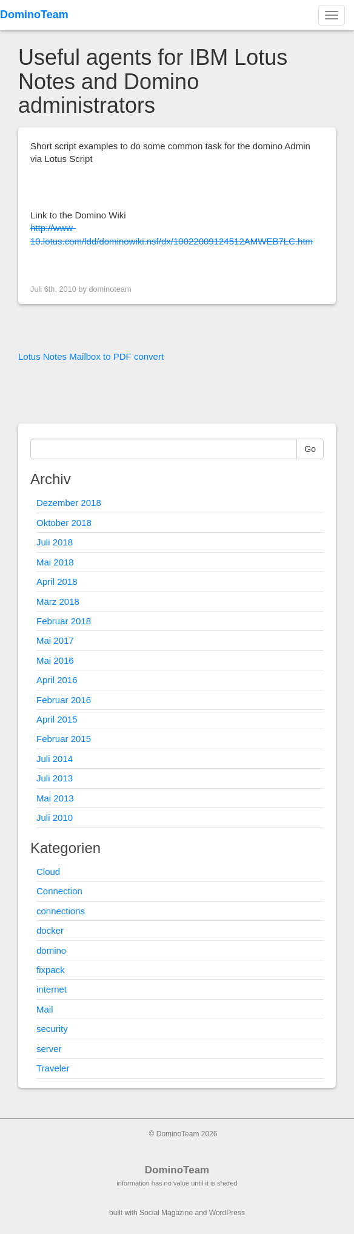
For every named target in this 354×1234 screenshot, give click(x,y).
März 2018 (57, 601)
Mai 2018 (55, 562)
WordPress (227, 1213)
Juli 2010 (54, 817)
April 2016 (57, 680)
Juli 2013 (54, 778)
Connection (59, 891)
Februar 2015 (63, 738)
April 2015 (57, 719)
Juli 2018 (54, 542)
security (52, 1028)
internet (51, 989)
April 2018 (57, 581)
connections (60, 911)
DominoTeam (34, 14)
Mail (44, 1009)
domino (51, 950)
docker (50, 930)
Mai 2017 (55, 640)
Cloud (48, 871)
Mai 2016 (55, 660)
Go (310, 449)
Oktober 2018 (64, 523)
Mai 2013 (55, 798)
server (49, 1049)
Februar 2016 (63, 700)
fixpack (50, 970)
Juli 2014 (54, 759)
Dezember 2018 (68, 502)
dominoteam (109, 289)
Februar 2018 (63, 621)
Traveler (52, 1068)
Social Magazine (166, 1213)
